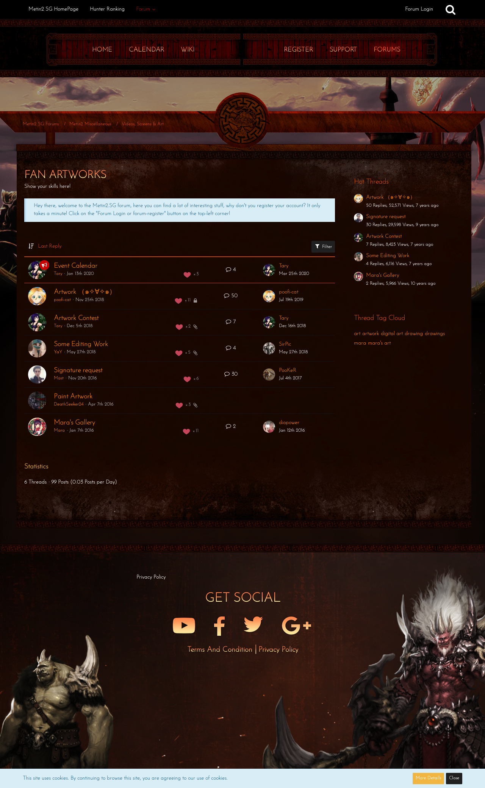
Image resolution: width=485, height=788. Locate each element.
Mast (59, 378)
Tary (58, 274)
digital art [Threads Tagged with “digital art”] (392, 334)
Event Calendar (75, 266)
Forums (387, 50)
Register (298, 50)
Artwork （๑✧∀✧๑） (85, 292)
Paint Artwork (73, 396)
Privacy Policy (278, 650)
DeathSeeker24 (68, 404)
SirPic (285, 344)
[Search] (450, 9)
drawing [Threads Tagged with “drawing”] (414, 334)
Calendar (146, 50)
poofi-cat (62, 300)
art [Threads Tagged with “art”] (357, 334)
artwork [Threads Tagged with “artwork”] (370, 334)
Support (343, 50)
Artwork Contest (76, 318)
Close (454, 778)
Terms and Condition (221, 650)
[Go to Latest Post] (269, 270)
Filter (323, 246)
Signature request (78, 370)
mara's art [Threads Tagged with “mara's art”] (379, 343)
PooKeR (287, 370)
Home (102, 50)
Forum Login (419, 9)
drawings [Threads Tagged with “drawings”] (435, 334)
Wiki (187, 50)
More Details (428, 778)
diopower (289, 423)
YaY (58, 352)
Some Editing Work (81, 344)
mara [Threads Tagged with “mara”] (360, 343)
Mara (59, 430)
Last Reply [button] (49, 246)
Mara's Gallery (74, 422)
